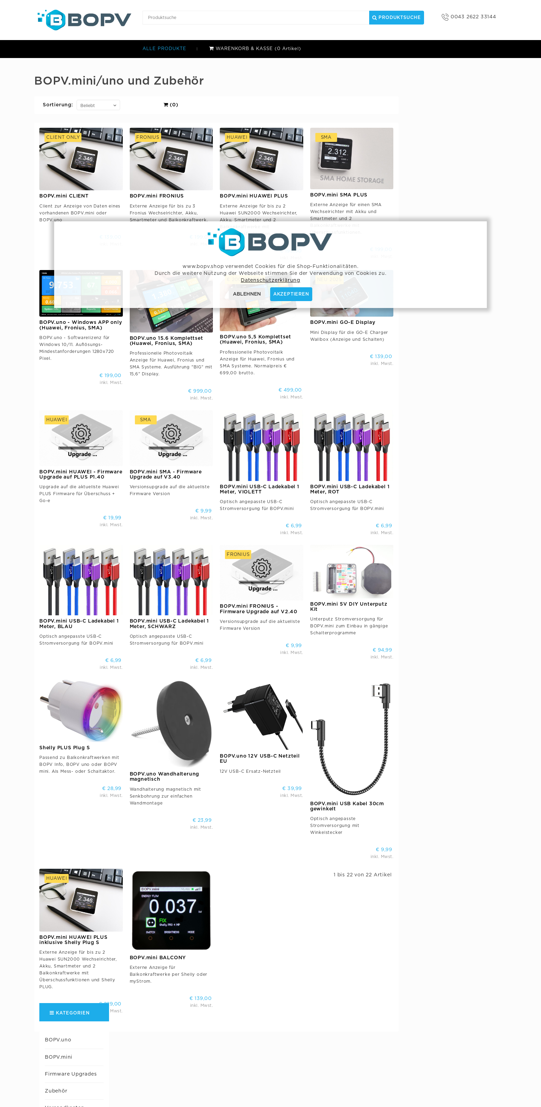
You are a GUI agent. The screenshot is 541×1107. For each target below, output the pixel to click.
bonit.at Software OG (223, 1035)
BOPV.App (309, 1055)
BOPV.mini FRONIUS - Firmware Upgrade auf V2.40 (363, 591)
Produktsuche (396, 17)
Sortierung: (163, 105)
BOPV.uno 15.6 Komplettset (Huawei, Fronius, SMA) (271, 335)
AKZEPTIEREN (291, 294)
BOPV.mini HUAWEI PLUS (359, 196)
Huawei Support (64, 178)
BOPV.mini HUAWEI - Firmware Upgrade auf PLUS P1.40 (185, 463)
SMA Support (60, 212)
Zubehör (54, 127)
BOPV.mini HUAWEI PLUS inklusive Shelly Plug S (178, 911)
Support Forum (315, 1066)
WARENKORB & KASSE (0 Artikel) (255, 49)
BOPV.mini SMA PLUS (443, 195)
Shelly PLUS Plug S (169, 724)
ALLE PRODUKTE (164, 49)
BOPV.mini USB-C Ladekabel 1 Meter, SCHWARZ (274, 606)
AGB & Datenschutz (220, 1045)
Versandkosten (62, 144)
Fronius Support (65, 195)
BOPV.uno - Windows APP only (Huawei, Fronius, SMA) (185, 319)
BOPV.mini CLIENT (169, 196)
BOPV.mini (57, 93)
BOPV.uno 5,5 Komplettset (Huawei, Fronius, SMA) (360, 334)
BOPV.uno (56, 76)
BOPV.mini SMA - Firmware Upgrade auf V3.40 (270, 463)
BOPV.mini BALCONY (262, 928)
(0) (275, 105)
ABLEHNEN (247, 294)
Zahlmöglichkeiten (68, 161)
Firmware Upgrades (69, 110)
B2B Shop (208, 1055)
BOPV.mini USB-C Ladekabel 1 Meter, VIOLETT (364, 478)
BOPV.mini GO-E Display (447, 316)
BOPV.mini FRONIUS (261, 196)
